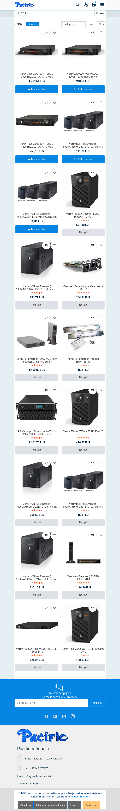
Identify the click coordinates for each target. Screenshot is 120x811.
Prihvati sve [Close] (25, 805)
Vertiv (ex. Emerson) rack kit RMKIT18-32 (83, 360)
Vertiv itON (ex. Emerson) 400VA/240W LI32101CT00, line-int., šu (37, 216)
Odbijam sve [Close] (92, 805)
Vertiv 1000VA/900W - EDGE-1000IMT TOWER (83, 650)
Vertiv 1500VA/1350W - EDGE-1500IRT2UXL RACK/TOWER (37, 145)
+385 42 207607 (39, 768)
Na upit (83, 232)
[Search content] (77, 4)
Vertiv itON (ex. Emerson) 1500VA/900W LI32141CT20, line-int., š (37, 579)
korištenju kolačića (80, 796)
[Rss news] (55, 716)
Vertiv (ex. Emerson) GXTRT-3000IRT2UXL (83, 578)
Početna (24, 13)
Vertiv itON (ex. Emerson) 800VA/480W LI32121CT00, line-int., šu (83, 146)
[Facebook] (46, 716)
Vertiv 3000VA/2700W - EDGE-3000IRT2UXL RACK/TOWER (37, 75)
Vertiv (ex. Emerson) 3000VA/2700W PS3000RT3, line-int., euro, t (36, 360)
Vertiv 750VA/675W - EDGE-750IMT (83, 431)
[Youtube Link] (64, 716)
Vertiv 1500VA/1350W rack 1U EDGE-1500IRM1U (37, 650)
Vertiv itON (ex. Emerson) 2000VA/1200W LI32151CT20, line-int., (36, 288)
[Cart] (94, 4)
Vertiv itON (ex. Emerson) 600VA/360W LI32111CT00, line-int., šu (83, 506)
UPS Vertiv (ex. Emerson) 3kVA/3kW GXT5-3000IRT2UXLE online (37, 433)
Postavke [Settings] (74, 805)
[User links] (86, 4)
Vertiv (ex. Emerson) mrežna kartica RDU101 (83, 288)
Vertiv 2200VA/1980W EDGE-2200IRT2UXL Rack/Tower (83, 75)
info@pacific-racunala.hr (38, 776)
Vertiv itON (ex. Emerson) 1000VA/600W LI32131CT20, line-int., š (37, 506)
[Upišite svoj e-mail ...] (51, 703)
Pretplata (97, 702)
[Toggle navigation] (102, 4)
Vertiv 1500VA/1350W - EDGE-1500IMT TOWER (83, 215)
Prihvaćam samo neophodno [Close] (50, 805)
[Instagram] (73, 716)
